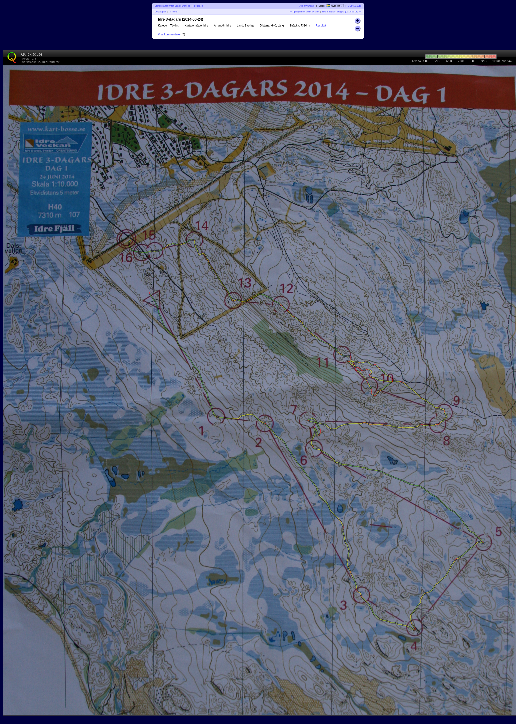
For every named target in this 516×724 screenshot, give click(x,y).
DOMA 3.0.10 (355, 5)
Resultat (321, 25)
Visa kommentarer (169, 34)
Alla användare (307, 5)
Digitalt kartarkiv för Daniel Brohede (172, 5)
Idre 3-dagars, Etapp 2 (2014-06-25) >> (341, 11)
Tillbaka (173, 11)
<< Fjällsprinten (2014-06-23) (304, 11)
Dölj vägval (160, 11)
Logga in (198, 5)
